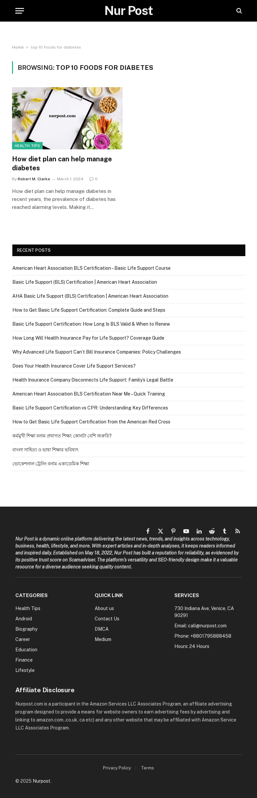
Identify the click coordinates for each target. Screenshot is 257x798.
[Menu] (19, 10)
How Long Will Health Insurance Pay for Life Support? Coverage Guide (88, 338)
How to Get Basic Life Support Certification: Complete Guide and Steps (88, 310)
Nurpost (41, 781)
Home (18, 47)
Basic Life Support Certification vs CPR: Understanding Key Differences (90, 407)
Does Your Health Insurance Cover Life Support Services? (74, 366)
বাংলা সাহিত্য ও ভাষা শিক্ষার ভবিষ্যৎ (45, 449)
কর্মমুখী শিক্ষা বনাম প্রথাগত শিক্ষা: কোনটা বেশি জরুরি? (62, 435)
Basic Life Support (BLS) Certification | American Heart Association (84, 282)
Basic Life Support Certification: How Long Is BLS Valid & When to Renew (91, 324)
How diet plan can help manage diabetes (62, 163)
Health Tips (27, 146)
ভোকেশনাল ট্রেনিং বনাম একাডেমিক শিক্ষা (50, 463)
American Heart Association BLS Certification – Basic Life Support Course (91, 268)
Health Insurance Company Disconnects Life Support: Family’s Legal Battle (92, 380)
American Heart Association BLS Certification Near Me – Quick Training (88, 394)
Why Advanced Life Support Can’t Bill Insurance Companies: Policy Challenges (96, 352)
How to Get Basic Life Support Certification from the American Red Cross (91, 421)
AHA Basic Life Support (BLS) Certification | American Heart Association (90, 296)
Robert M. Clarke (34, 179)
